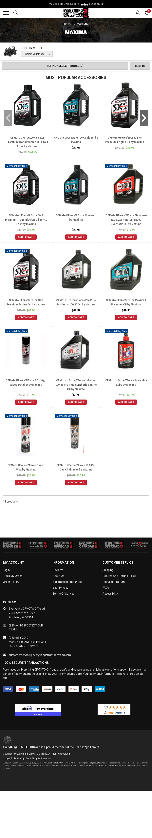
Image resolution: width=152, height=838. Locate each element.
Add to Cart (26, 237)
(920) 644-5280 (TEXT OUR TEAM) (26, 627)
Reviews (58, 570)
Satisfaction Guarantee (67, 581)
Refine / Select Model (65, 65)
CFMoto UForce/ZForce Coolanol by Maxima (76, 139)
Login (6, 570)
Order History (11, 581)
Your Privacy (60, 587)
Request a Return (114, 581)
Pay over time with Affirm (76, 4)
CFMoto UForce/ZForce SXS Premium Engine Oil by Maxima (124, 139)
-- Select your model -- (35, 54)
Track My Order (12, 575)
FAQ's (106, 587)
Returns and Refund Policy (119, 575)
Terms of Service (63, 593)
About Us (58, 575)
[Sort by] (140, 66)
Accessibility (110, 593)
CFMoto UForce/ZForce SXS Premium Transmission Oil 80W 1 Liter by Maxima (27, 141)
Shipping (108, 570)
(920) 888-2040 (18, 637)
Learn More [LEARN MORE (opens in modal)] (96, 4)
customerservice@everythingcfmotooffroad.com (40, 655)
